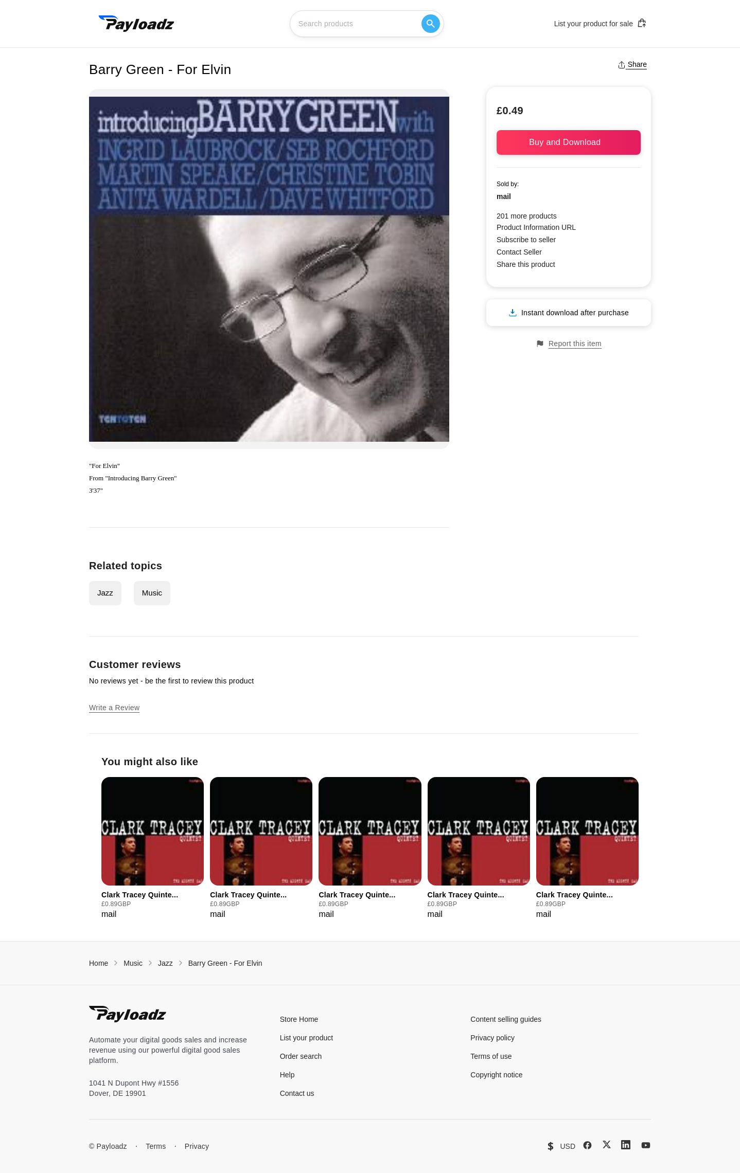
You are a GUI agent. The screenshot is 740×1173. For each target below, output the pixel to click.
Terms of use (491, 1056)
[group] (152, 849)
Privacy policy (492, 1038)
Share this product (526, 264)
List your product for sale (600, 23)
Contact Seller (519, 252)
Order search (301, 1056)
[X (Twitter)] (607, 1144)
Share (632, 64)
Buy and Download (568, 142)
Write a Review (114, 707)
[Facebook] (587, 1145)
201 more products (527, 216)
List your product (306, 1038)
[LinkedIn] (625, 1144)
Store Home (299, 1019)
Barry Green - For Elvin (225, 963)
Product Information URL (536, 227)
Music (152, 592)
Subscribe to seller (526, 240)
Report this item (569, 343)
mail (504, 196)
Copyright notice (496, 1075)
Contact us (297, 1093)
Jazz (105, 592)
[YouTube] (646, 1145)
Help (287, 1075)
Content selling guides (505, 1019)
